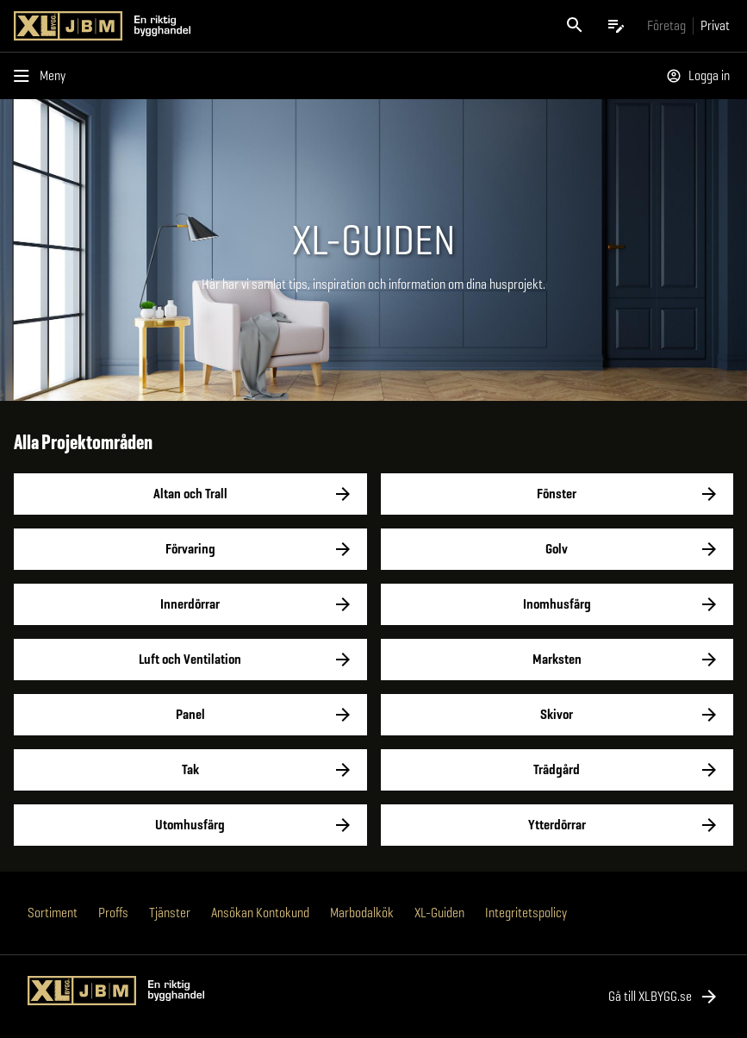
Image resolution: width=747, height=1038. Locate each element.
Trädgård (557, 770)
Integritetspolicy (526, 913)
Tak (190, 770)
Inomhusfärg (557, 604)
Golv (557, 549)
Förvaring (190, 549)
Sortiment (53, 913)
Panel (190, 714)
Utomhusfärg (190, 825)
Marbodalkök (362, 913)
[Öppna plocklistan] (616, 26)
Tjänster (169, 913)
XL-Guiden (439, 913)
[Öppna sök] (574, 26)
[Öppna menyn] (43, 76)
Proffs (113, 913)
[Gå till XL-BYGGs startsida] (190, 26)
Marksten (557, 659)
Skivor (557, 714)
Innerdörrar (190, 604)
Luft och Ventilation (190, 659)
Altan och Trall (190, 494)
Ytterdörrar (557, 825)
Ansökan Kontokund (260, 913)
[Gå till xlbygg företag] (666, 25)
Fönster (557, 494)
